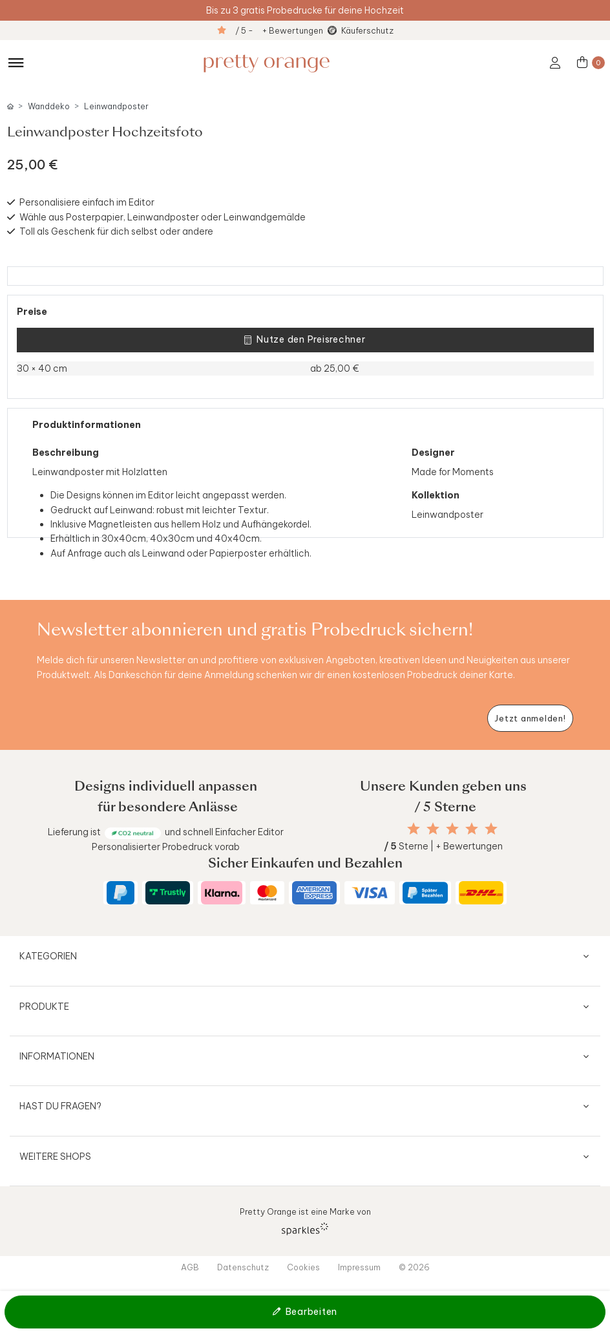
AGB (190, 1267)
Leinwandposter (116, 106)
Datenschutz (243, 1267)
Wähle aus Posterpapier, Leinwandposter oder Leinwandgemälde (162, 217)
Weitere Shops (55, 1156)
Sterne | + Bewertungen (443, 846)
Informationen (56, 1056)
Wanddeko (49, 106)
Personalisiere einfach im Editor (86, 202)
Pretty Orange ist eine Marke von (305, 1220)
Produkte (44, 1006)
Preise (32, 311)
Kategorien (48, 956)
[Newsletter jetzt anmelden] (530, 718)
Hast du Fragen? (60, 1106)
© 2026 (414, 1267)
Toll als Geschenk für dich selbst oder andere (116, 231)
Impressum (359, 1267)
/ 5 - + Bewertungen (279, 30)
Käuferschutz (367, 30)
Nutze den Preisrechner (304, 340)
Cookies (303, 1267)
